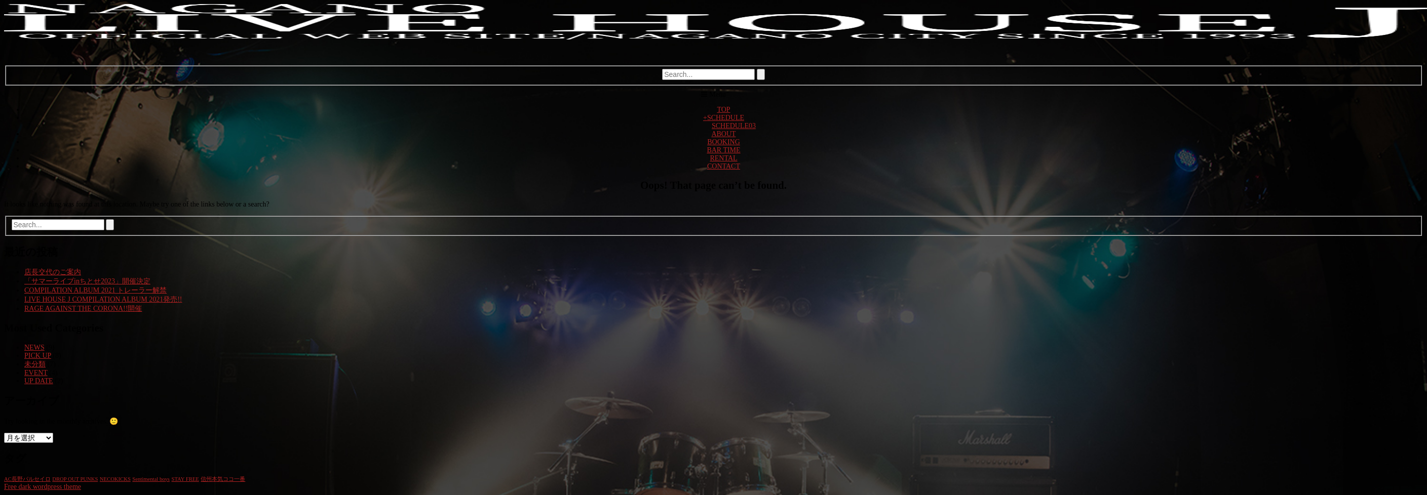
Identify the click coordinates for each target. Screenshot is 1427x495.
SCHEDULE (723, 117)
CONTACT (723, 166)
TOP (723, 109)
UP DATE (38, 381)
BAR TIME (723, 150)
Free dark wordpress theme (42, 486)
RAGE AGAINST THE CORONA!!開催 (83, 308)
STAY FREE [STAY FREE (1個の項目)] (185, 479)
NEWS (34, 347)
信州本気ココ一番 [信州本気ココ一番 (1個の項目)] (223, 479)
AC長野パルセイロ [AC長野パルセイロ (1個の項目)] (27, 479)
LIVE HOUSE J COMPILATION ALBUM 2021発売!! (103, 299)
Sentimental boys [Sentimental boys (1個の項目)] (151, 479)
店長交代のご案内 (52, 272)
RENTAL (723, 158)
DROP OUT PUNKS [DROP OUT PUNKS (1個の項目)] (75, 479)
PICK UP (37, 355)
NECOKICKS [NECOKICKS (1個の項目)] (115, 479)
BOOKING (723, 142)
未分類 (35, 364)
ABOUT (723, 134)
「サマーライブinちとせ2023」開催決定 (87, 281)
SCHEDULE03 (734, 126)
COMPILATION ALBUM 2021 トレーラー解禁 (95, 290)
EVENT (36, 373)
